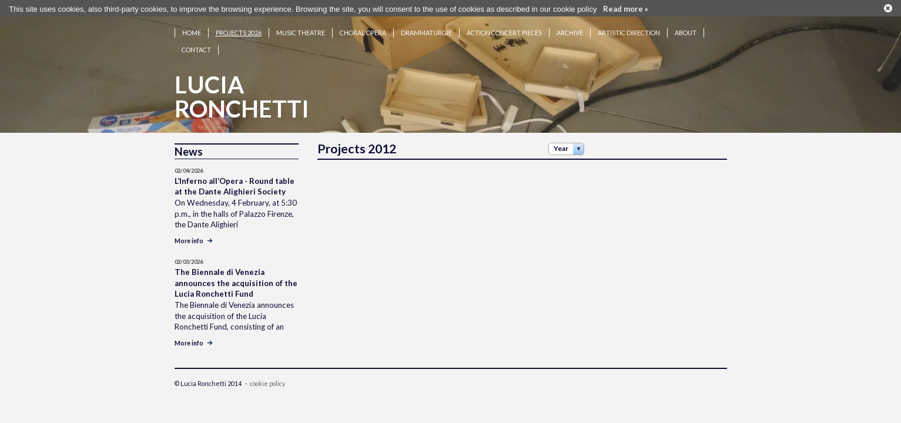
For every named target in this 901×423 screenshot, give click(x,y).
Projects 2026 (239, 28)
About (685, 28)
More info (194, 236)
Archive (570, 28)
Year (561, 143)
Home (191, 28)
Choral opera (363, 28)
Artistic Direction (629, 28)
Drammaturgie (426, 28)
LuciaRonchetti (242, 92)
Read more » (625, 7)
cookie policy (267, 378)
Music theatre (300, 28)
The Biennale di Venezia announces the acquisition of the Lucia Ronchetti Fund (236, 278)
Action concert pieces (504, 28)
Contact (196, 45)
